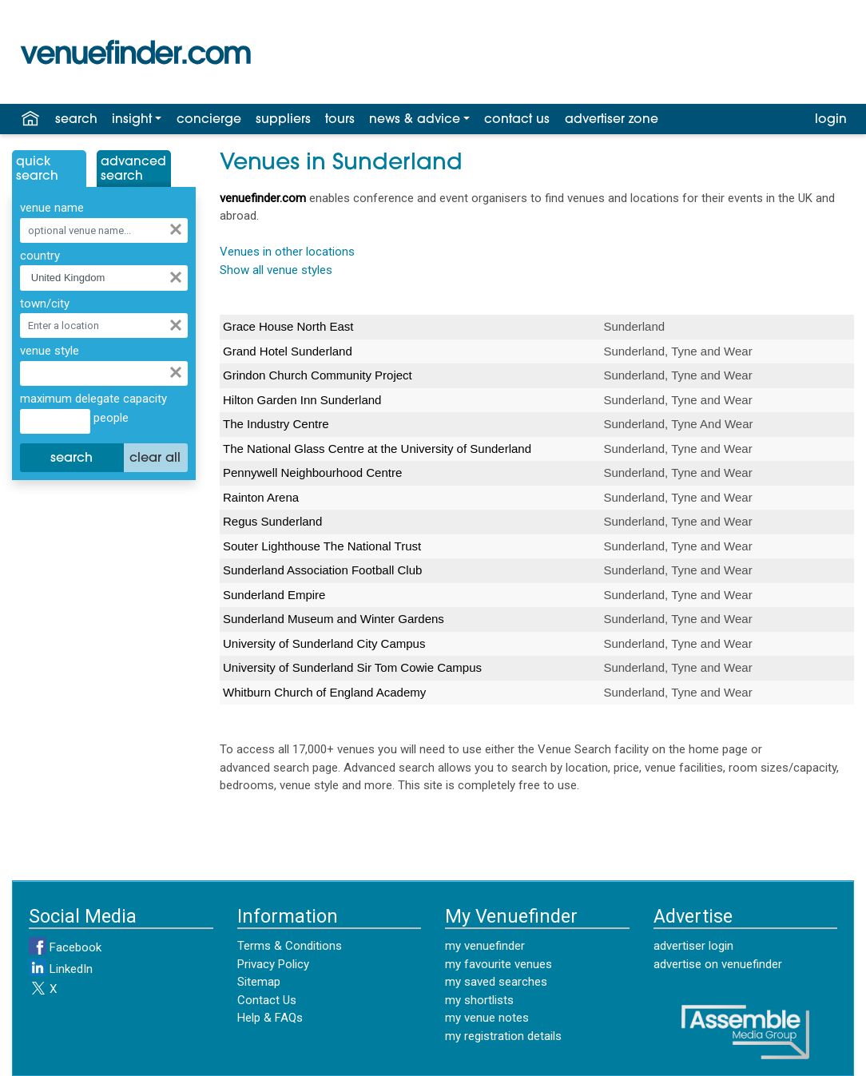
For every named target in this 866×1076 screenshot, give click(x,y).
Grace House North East (288, 326)
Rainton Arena (261, 497)
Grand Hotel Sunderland (287, 351)
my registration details (503, 1036)
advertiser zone (611, 119)
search (76, 119)
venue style (49, 350)
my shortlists (479, 1000)
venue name (52, 208)
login (831, 119)
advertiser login (693, 946)
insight (132, 119)
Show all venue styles (276, 270)
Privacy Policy (273, 964)
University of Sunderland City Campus (324, 643)
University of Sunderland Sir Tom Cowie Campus (352, 667)
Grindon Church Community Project (317, 375)
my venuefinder (485, 946)
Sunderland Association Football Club (322, 570)
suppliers (283, 119)
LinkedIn (61, 969)
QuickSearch (37, 169)
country (40, 255)
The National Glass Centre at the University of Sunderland (377, 448)
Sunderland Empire (274, 595)
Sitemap (258, 982)
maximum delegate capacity (93, 398)
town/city (45, 303)
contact (517, 119)
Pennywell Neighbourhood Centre (312, 472)
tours (340, 119)
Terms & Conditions (289, 946)
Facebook (65, 947)
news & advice (414, 119)
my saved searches (496, 982)
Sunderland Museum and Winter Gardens (333, 618)
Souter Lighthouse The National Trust (322, 546)
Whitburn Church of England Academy (324, 692)
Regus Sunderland (272, 521)
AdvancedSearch (133, 169)
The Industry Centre (276, 424)
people (109, 418)
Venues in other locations (287, 251)
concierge (209, 119)
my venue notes (487, 1017)
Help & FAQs (270, 1017)
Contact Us (266, 1000)
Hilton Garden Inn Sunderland (302, 400)
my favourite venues (498, 964)
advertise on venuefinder (717, 964)
